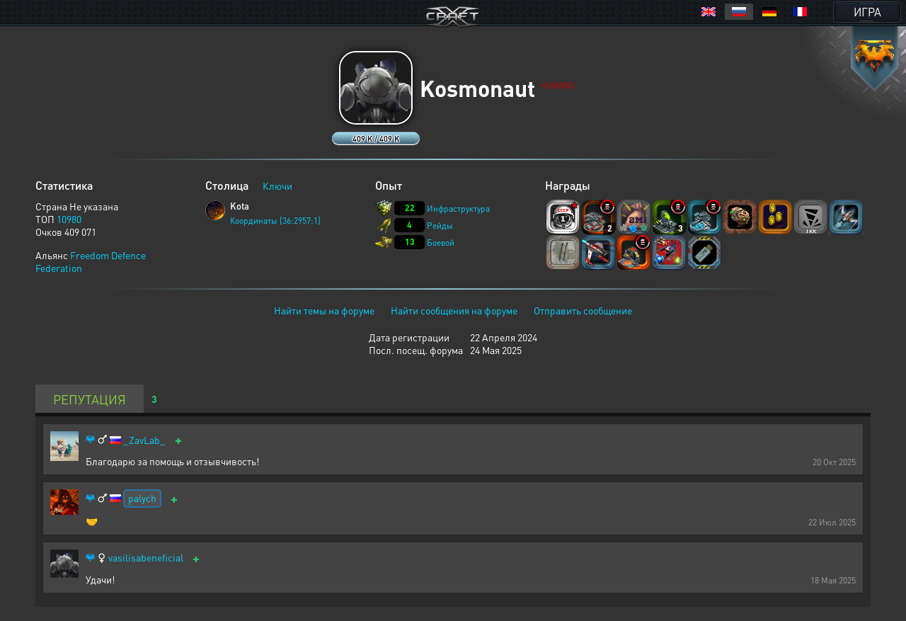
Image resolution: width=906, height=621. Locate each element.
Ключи (277, 185)
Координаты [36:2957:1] (275, 220)
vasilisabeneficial (145, 558)
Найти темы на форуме (324, 310)
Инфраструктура (458, 208)
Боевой (440, 242)
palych (142, 497)
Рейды (440, 225)
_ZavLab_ (144, 440)
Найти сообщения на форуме (454, 310)
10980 (69, 218)
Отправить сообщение (583, 310)
